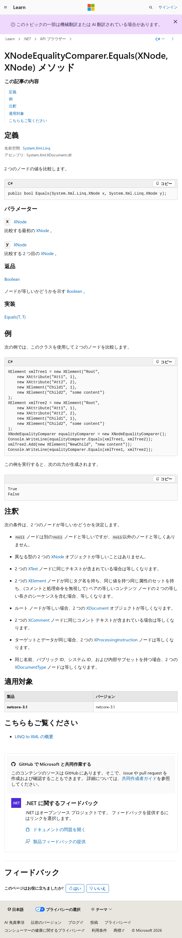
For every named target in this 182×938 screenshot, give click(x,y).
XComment (39, 620)
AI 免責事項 (14, 922)
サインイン (168, 7)
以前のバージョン (46, 922)
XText (33, 568)
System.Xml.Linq (36, 148)
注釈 (12, 106)
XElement (37, 580)
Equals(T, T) (15, 317)
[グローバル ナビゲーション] (5, 7)
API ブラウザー (53, 38)
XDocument (97, 608)
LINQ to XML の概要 (34, 736)
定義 (12, 91)
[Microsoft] (91, 7)
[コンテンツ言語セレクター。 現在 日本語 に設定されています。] (15, 909)
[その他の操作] (173, 39)
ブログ (74, 922)
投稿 (94, 922)
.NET (27, 38)
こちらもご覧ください (28, 120)
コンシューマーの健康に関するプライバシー (42, 930)
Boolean (12, 279)
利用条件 (99, 930)
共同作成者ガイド (139, 778)
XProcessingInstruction (116, 639)
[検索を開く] (150, 7)
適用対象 (16, 113)
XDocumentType (30, 667)
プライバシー (116, 922)
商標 (117, 930)
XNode (20, 221)
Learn (10, 38)
